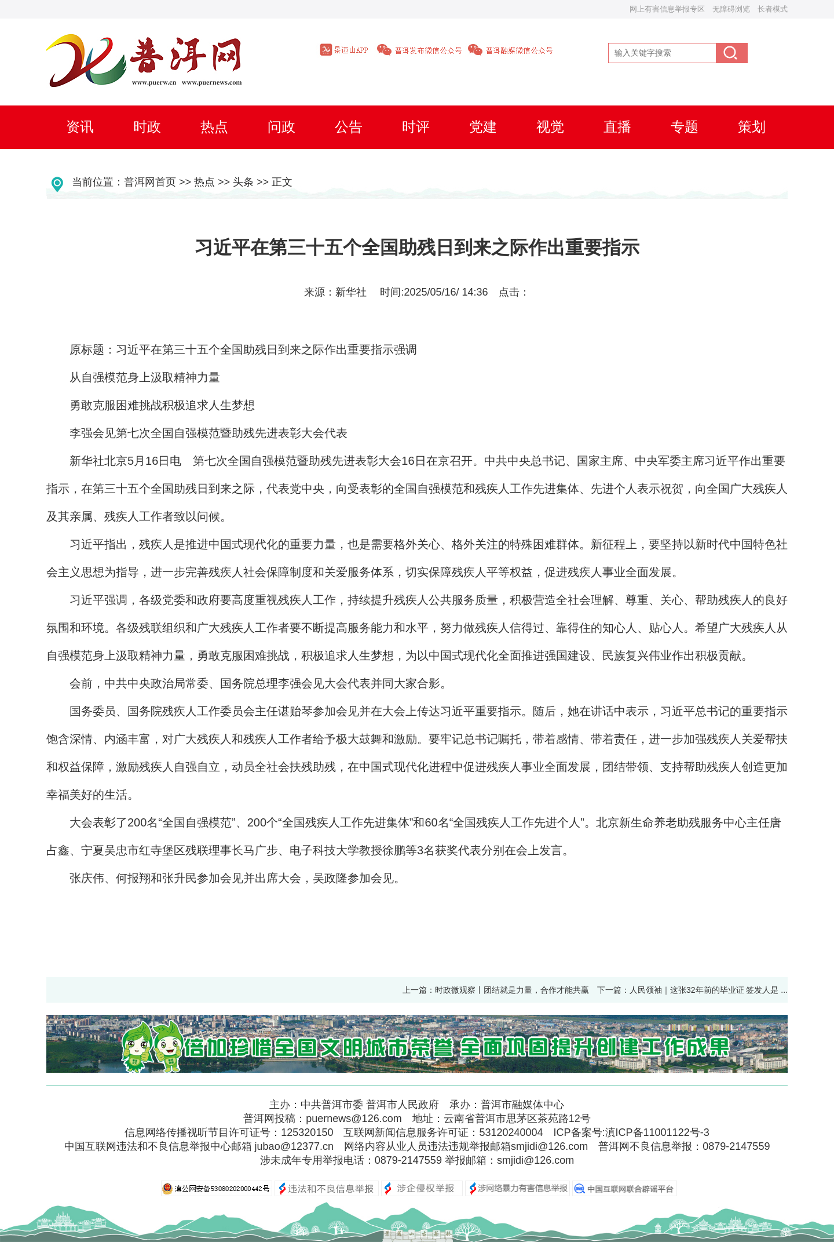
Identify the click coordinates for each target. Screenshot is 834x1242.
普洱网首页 (150, 182)
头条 (243, 182)
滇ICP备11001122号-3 (657, 1132)
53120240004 (511, 1132)
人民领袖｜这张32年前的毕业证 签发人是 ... (713, 990)
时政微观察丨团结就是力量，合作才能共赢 (512, 990)
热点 (204, 182)
